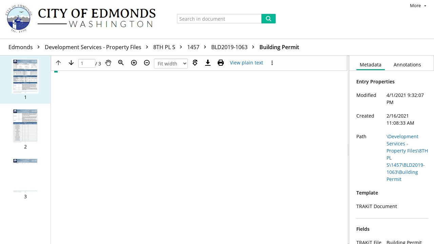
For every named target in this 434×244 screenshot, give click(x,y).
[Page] (86, 63)
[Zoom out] (147, 62)
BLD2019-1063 (234, 47)
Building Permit (279, 47)
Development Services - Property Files (98, 47)
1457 (198, 47)
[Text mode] (246, 62)
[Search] (268, 18)
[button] (25, 80)
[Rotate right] (195, 62)
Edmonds (25, 47)
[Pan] (108, 62)
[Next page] (71, 62)
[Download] (208, 62)
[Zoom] (121, 62)
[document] (391, 150)
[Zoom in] (134, 62)
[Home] (83, 19)
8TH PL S (169, 47)
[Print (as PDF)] (220, 62)
